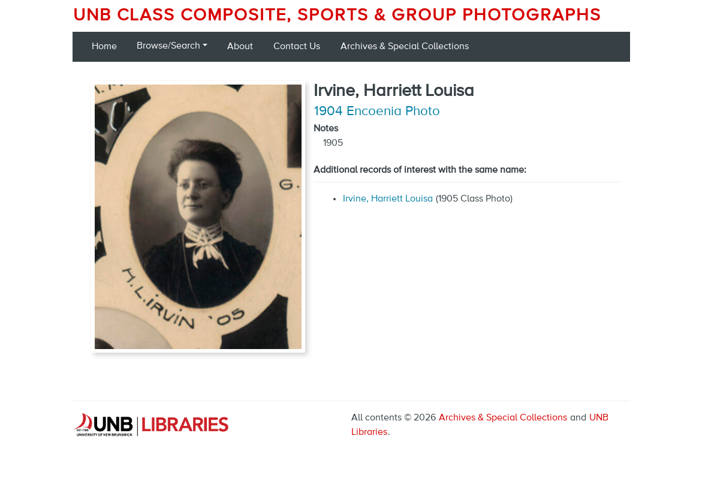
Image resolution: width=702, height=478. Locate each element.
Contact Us (296, 47)
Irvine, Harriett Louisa (388, 199)
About (240, 47)
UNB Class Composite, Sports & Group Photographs (337, 15)
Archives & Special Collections (405, 47)
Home (104, 47)
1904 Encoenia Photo (377, 111)
